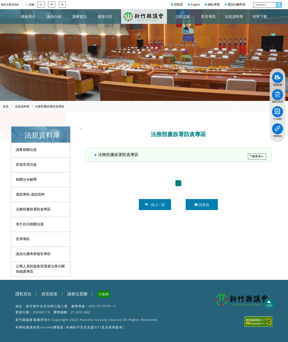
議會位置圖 (77, 294)
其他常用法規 (26, 164)
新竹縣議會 (144, 21)
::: (26, 4)
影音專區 (208, 17)
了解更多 (255, 156)
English (195, 4)
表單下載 (259, 17)
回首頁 (178, 4)
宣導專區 (23, 239)
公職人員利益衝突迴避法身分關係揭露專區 (40, 268)
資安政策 (49, 294)
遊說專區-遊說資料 (30, 194)
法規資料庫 (234, 17)
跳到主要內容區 (10, 4)
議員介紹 (54, 17)
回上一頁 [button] (157, 204)
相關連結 (277, 127)
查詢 (278, 4)
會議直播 (277, 76)
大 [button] (62, 4)
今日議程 (277, 110)
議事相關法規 (26, 150)
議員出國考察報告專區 (33, 254)
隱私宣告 (23, 294)
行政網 (104, 294)
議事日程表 (277, 93)
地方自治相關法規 (30, 224)
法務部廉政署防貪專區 (49, 106)
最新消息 (105, 17)
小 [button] (40, 4)
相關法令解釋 (26, 179)
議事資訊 (79, 17)
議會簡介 (28, 17)
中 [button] (51, 4)
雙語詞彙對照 (236, 4)
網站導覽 (214, 4)
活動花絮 (182, 17)
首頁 (6, 106)
